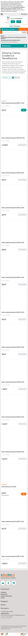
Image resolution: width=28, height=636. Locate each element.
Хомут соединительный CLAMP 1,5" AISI (13, 521)
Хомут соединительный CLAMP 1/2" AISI (13, 103)
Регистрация (17, 26)
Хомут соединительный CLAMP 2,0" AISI (13, 172)
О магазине (3, 592)
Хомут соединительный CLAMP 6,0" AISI (13, 382)
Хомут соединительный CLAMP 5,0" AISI (13, 347)
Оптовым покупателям (6, 595)
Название (5, 77)
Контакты (3, 604)
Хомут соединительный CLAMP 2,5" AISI (13, 207)
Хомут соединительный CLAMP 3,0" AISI (13, 242)
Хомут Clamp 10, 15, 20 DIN (9, 486)
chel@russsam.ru (5, 613)
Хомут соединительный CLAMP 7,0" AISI (13, 556)
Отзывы (3, 597)
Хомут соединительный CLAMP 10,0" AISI (13, 137)
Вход (12, 26)
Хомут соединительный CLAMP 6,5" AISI (13, 416)
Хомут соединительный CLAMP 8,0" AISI (13, 451)
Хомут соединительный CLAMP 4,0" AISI (13, 312)
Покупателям (4, 594)
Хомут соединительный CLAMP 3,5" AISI (13, 277)
